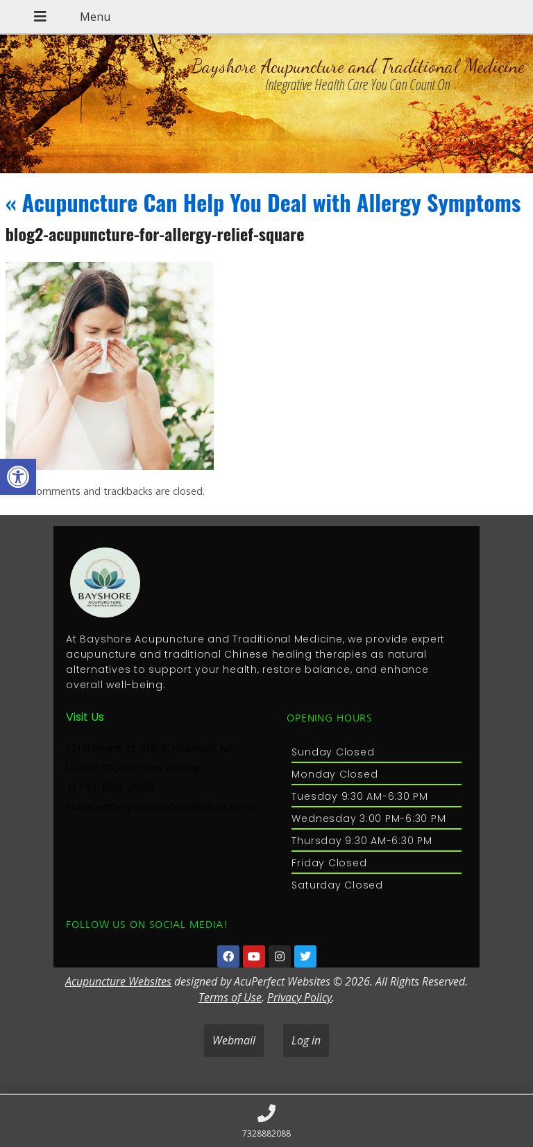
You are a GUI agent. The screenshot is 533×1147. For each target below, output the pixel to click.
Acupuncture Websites (118, 981)
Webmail (233, 1040)
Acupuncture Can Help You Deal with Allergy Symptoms (263, 202)
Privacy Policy (299, 997)
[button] (18, 477)
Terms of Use (230, 997)
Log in (306, 1040)
